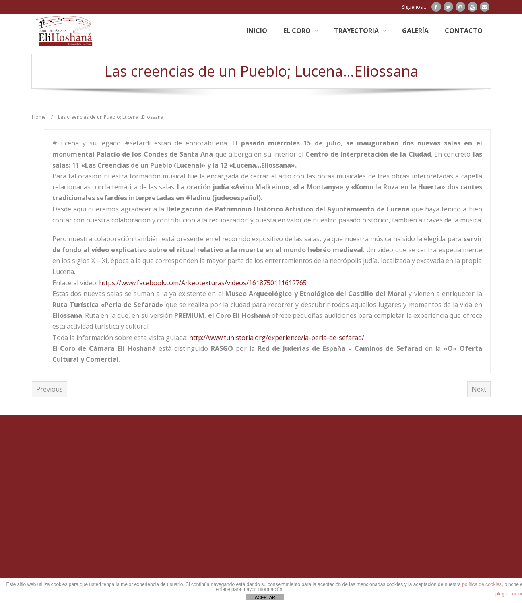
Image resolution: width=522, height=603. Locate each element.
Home (39, 117)
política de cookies (482, 584)
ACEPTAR (265, 597)
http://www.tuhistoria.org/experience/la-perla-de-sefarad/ (276, 337)
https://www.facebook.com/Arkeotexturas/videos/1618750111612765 (203, 282)
